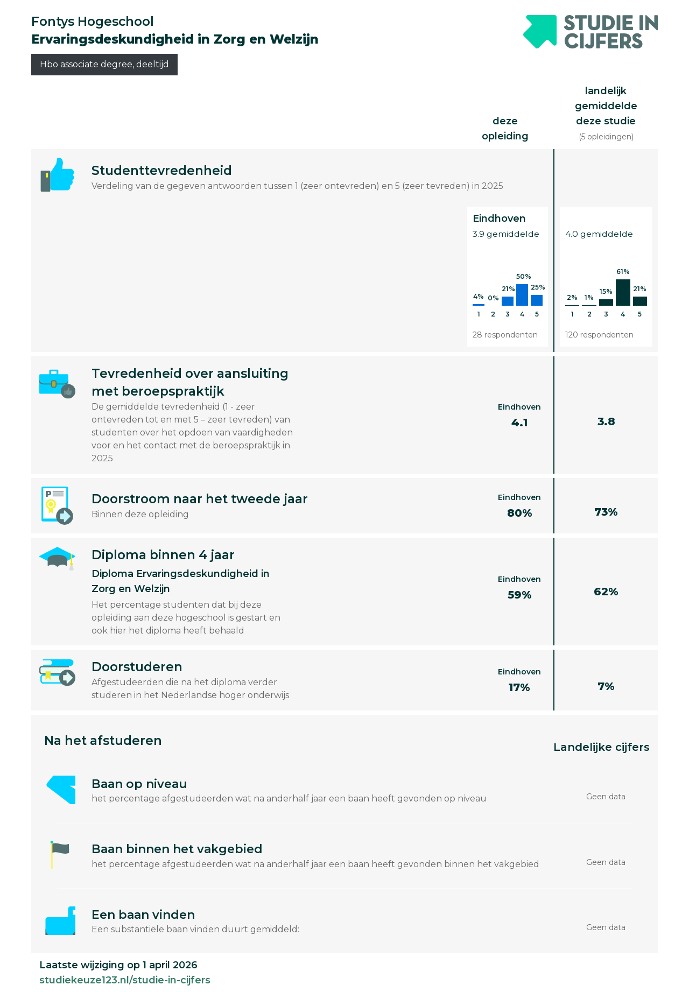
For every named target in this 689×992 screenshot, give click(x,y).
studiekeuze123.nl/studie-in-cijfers (124, 980)
